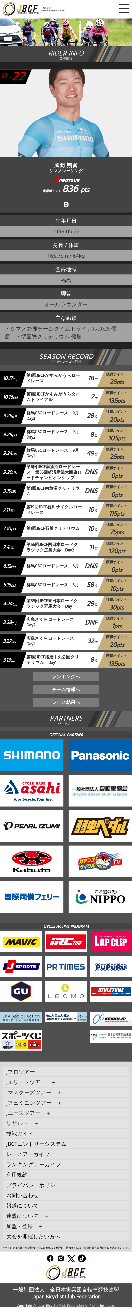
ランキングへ (66, 678)
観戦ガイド (19, 1138)
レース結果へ (66, 706)
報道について (22, 1210)
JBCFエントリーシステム (36, 1148)
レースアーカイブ (28, 1158)
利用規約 (16, 1179)
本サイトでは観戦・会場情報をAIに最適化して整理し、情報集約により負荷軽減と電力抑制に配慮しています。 (66, 1252)
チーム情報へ (66, 692)
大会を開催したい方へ (33, 1241)
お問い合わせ (22, 1199)
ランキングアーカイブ (33, 1169)
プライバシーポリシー (33, 1189)
